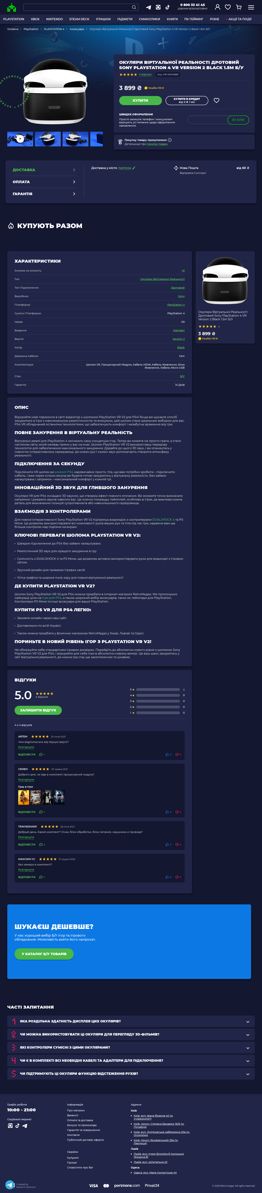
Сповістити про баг (80, 1167)
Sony (181, 296)
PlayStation (31, 29)
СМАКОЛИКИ (149, 19)
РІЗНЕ (214, 19)
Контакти (73, 1135)
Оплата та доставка (80, 1120)
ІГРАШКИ (103, 19)
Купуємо (73, 1157)
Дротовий (178, 287)
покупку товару (157, 144)
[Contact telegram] (25, 1126)
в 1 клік (238, 120)
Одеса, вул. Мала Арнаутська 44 (155, 1172)
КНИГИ (172, 19)
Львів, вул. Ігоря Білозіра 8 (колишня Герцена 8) (159, 1155)
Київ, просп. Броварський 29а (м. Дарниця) (156, 1142)
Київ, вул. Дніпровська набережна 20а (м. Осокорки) (162, 1134)
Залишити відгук (38, 710)
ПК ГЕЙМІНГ (193, 19)
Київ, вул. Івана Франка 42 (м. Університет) (153, 1117)
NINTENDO (54, 19)
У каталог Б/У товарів (44, 954)
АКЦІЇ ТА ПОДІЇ (238, 19)
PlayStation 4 (176, 304)
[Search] (134, 7)
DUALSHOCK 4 (163, 519)
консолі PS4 (64, 472)
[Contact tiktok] (18, 1126)
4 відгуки (145, 74)
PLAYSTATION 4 (54, 29)
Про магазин (76, 1110)
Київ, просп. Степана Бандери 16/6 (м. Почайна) (159, 1125)
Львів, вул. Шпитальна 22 (150, 1162)
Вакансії (72, 1115)
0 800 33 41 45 (192, 5)
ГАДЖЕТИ (124, 19)
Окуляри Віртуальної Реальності (162, 279)
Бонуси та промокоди (82, 1125)
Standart (179, 330)
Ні (183, 270)
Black (181, 347)
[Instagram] (11, 1126)
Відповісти (26, 754)
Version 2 (179, 339)
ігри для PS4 (51, 598)
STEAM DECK (79, 19)
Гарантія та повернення (83, 1130)
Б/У (182, 376)
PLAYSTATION (13, 19)
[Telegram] (9, 1184)
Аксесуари (77, 29)
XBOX (35, 19)
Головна (12, 29)
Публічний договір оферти (85, 1140)
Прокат (72, 1162)
